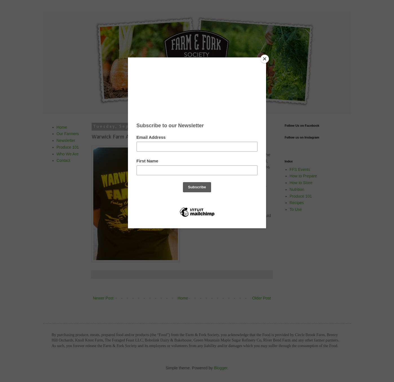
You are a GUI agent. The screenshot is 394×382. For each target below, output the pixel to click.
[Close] (264, 59)
